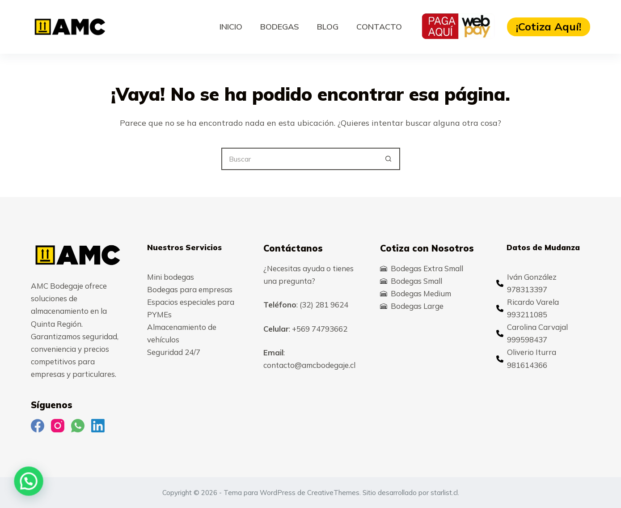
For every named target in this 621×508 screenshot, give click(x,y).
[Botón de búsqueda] (389, 159)
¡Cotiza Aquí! (548, 26)
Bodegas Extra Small (427, 268)
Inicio (231, 26)
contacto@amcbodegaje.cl (309, 365)
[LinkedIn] (98, 425)
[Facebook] (37, 425)
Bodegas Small (416, 281)
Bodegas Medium (421, 293)
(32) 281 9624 (324, 304)
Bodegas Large (417, 306)
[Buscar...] (299, 159)
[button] (7, 489)
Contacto (379, 26)
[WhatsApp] (77, 425)
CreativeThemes (333, 492)
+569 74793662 (319, 328)
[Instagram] (57, 425)
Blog (327, 26)
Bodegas (279, 26)
